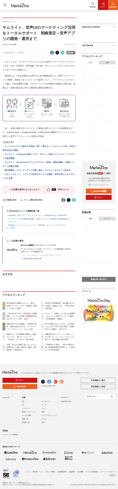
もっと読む (10, 228)
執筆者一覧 (26, 422)
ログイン (98, 197)
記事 (90, 219)
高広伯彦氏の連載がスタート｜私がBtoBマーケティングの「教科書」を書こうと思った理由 (22, 305)
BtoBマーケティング (29, 412)
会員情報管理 (61, 472)
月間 (107, 62)
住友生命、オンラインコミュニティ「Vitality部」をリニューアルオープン (37, 225)
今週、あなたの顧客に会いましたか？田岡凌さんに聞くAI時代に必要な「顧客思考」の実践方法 (21, 347)
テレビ (44, 419)
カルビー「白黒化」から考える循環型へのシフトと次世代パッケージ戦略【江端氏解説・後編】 (60, 316)
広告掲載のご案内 (98, 380)
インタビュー (46, 401)
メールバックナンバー (98, 185)
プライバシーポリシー (107, 472)
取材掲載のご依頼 (98, 387)
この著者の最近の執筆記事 (30, 259)
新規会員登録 (98, 191)
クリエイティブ (9, 52)
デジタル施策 (26, 415)
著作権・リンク (38, 472)
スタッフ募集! (50, 472)
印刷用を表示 (9, 200)
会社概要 (80, 472)
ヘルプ (28, 472)
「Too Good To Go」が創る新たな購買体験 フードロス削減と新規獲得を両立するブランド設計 (22, 316)
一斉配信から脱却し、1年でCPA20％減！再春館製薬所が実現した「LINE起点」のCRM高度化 (60, 347)
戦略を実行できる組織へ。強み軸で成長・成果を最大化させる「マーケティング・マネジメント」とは (21, 326)
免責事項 (72, 472)
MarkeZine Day (66, 401)
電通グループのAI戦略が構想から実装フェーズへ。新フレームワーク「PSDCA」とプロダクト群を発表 (21, 336)
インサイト (26, 408)
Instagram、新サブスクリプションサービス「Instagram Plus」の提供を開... (38, 215)
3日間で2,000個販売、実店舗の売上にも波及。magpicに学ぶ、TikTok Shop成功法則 (60, 305)
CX (23, 405)
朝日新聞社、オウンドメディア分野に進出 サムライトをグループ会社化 (38, 170)
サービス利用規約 (92, 472)
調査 (43, 412)
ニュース (21, 52)
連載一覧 (25, 419)
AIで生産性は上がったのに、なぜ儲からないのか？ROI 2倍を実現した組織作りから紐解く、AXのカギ (60, 326)
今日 (90, 62)
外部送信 (112, 475)
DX (23, 401)
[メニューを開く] (5, 5)
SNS (43, 422)
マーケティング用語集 (10, 435)
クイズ (44, 408)
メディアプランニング (49, 415)
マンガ (44, 405)
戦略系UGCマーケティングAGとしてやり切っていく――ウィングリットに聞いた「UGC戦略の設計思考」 (60, 336)
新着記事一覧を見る (99, 279)
